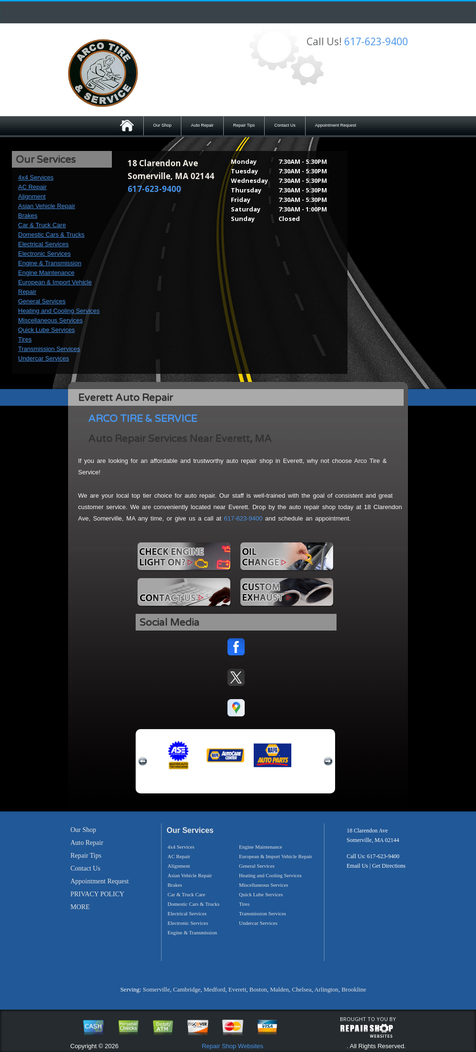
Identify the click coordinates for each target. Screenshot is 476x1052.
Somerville (156, 989)
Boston (258, 989)
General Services (42, 301)
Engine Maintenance (46, 272)
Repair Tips (244, 125)
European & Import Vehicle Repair (275, 856)
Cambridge (186, 989)
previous (143, 761)
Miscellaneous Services (50, 320)
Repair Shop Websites (232, 1046)
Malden (279, 989)
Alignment (32, 196)
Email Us (357, 865)
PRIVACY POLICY (97, 894)
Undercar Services (43, 358)
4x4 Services (35, 177)
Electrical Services (43, 244)
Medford (215, 989)
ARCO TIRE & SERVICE (142, 419)
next (328, 761)
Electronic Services (44, 253)
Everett (237, 989)
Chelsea (301, 989)
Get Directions (389, 865)
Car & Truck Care (42, 225)
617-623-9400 (376, 41)
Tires (24, 339)
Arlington (326, 989)
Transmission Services (49, 348)
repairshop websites (366, 1031)
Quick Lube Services (46, 329)
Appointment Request (336, 125)
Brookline (353, 989)
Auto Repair (202, 125)
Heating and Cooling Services (58, 310)
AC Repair (32, 186)
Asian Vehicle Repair (46, 206)
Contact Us (285, 125)
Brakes (27, 215)
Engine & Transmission (49, 263)
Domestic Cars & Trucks (51, 234)
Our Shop (162, 125)
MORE (79, 907)
